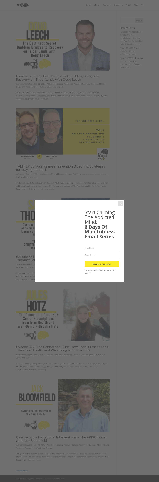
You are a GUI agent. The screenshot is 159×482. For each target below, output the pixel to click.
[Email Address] (102, 255)
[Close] (120, 203)
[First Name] (102, 248)
